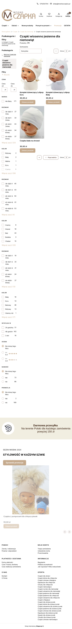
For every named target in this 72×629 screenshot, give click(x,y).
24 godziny (9, 327)
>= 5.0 (11, 354)
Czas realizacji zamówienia (11, 567)
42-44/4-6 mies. (9, 203)
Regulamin (41, 562)
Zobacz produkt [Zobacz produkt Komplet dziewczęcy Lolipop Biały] (54, 102)
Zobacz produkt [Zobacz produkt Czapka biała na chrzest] (27, 150)
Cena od (3, 85)
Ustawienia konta (44, 551)
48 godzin (9, 331)
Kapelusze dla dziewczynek (48, 613)
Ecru (6, 165)
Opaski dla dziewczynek (46, 615)
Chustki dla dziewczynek (47, 617)
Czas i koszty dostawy (10, 564)
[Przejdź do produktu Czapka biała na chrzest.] (32, 122)
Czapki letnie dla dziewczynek (48, 604)
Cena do (12, 85)
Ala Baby (8, 101)
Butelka (8, 237)
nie (6, 382)
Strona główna (6, 31)
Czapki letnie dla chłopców (47, 578)
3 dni (7, 335)
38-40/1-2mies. (8, 119)
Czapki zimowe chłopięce (47, 580)
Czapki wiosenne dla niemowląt (49, 591)
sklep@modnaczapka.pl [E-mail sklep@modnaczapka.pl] (61, 4)
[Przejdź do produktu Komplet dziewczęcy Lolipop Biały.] (58, 74)
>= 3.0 (11, 360)
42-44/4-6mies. (8, 131)
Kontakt (4, 576)
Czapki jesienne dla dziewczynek (49, 609)
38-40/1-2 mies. (9, 191)
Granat (7, 229)
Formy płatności (7, 562)
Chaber (8, 241)
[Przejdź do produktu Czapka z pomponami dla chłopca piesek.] (30, 489)
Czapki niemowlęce (45, 587)
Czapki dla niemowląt (26, 31)
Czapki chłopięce (44, 600)
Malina (7, 161)
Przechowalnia (43, 553)
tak (6, 378)
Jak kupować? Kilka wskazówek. (49, 567)
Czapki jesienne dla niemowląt (48, 593)
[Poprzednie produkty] (50, 157)
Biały (7, 157)
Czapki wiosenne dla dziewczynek (50, 606)
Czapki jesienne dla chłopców (48, 595)
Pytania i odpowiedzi (9, 551)
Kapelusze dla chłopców (46, 582)
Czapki (15, 31)
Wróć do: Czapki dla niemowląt (9, 55)
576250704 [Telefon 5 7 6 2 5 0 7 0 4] (44, 4)
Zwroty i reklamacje (9, 549)
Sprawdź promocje (14, 463)
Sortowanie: (24, 47)
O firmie (4, 578)
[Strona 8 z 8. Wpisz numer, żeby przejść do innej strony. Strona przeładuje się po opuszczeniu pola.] (66, 51)
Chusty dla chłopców (45, 585)
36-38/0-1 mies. (9, 113)
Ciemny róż (9, 313)
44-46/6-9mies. (8, 138)
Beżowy (8, 305)
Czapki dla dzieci (44, 576)
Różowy (8, 153)
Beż (6, 233)
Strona (62, 51)
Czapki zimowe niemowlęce (47, 619)
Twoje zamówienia (44, 549)
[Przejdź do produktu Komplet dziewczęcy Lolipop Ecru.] (32, 74)
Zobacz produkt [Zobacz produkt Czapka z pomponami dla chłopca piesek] (11, 526)
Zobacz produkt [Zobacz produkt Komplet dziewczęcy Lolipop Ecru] (27, 102)
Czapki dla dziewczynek (46, 602)
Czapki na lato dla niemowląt (48, 589)
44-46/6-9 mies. (9, 210)
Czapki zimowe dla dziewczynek (49, 611)
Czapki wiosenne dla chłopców (49, 598)
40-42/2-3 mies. (9, 197)
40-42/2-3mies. (8, 125)
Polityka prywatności (45, 564)
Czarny (7, 169)
